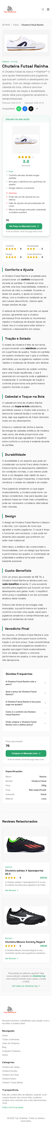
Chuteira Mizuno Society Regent (25, 941)
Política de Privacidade (12, 1107)
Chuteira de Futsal (10, 1075)
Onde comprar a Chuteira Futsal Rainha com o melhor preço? (26, 723)
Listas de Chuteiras (10, 1043)
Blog (4, 1047)
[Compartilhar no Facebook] (24, 108)
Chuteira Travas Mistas (12, 1082)
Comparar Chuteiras (11, 1051)
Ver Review (11, 890)
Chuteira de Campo (11, 1067)
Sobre (5, 1055)
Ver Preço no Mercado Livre (24, 226)
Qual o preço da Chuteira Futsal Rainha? (26, 693)
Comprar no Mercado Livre (26, 753)
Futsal (15, 25)
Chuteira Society (9, 1071)
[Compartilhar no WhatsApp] (18, 108)
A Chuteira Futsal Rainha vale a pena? (26, 682)
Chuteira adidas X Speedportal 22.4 (24, 872)
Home (5, 1035)
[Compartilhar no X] (30, 108)
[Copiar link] (37, 108)
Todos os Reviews (10, 1039)
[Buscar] (42, 9)
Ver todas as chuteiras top (26, 986)
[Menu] (48, 9)
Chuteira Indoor (9, 1078)
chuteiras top (38, 976)
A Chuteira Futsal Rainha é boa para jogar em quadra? (26, 703)
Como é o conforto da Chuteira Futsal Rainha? (26, 713)
